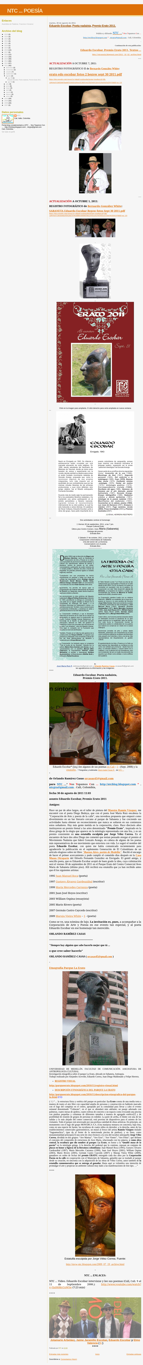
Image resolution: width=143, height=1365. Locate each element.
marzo (8, 92)
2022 (6, 41)
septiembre (10, 74)
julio (7, 84)
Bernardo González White (104, 68)
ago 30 (10, 78)
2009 (6, 101)
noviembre (10, 70)
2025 (6, 34)
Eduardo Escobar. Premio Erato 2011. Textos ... (110, 50)
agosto (8, 76)
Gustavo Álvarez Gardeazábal (74, 881)
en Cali (111, 766)
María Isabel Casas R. (106, 770)
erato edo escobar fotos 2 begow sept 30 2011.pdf (85, 74)
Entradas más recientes (58, 1354)
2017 (6, 52)
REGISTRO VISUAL (65, 1081)
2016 (6, 54)
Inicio (97, 1354)
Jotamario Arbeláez (62, 1340)
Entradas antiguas (134, 1354)
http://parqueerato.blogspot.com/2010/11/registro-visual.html (83, 1085)
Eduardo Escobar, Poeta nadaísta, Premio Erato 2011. (82, 25)
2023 (6, 39)
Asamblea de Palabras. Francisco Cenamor (18, 24)
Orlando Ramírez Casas (104, 666)
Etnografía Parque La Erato (67, 968)
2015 (6, 57)
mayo (8, 88)
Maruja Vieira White (68, 916)
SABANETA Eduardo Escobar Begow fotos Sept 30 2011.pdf (87, 210)
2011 (6, 65)
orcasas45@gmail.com (99, 778)
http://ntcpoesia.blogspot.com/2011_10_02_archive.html (116, 54)
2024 (6, 36)
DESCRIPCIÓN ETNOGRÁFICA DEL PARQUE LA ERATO (85, 1089)
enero (8, 96)
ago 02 (10, 82)
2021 (6, 43)
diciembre (9, 67)
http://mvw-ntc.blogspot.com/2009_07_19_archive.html (95, 1264)
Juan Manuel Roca (67, 875)
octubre (9, 72)
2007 (6, 105)
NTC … (121, 770)
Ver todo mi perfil (8, 132)
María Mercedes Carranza (72, 887)
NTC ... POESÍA (25, 11)
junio (8, 86)
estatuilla (71, 769)
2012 (6, 63)
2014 (6, 59)
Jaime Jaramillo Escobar (91, 1340)
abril (7, 90)
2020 (6, 45)
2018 (6, 50)
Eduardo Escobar (120, 1340)
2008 (6, 103)
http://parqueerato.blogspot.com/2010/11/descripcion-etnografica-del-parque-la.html (92, 1096)
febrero (8, 94)
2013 (6, 61)
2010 (6, 98)
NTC (19, 116)
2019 (6, 48)
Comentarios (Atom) (69, 1359)
